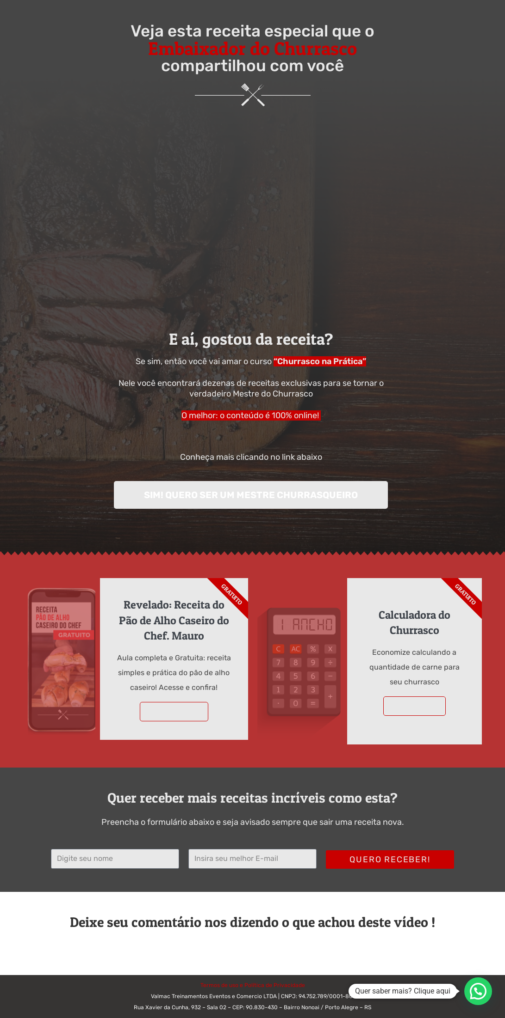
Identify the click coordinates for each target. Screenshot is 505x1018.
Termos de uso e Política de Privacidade (252, 985)
